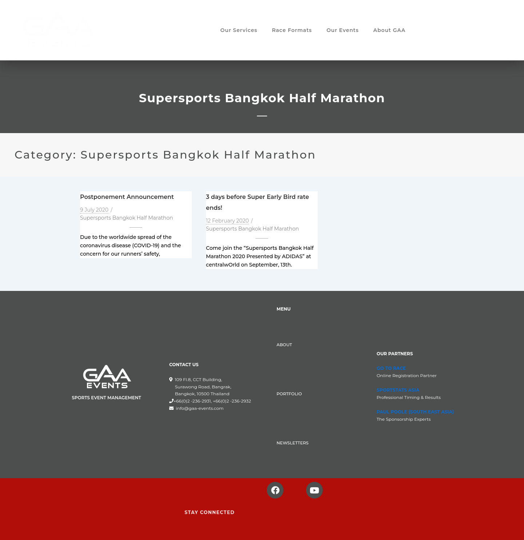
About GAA (389, 31)
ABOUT (284, 344)
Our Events (342, 31)
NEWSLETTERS (292, 442)
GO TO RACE (391, 368)
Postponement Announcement (127, 196)
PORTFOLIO (289, 393)
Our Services (239, 31)
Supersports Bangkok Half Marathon (126, 218)
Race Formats (292, 31)
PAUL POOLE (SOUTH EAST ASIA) (414, 411)
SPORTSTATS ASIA (397, 390)
